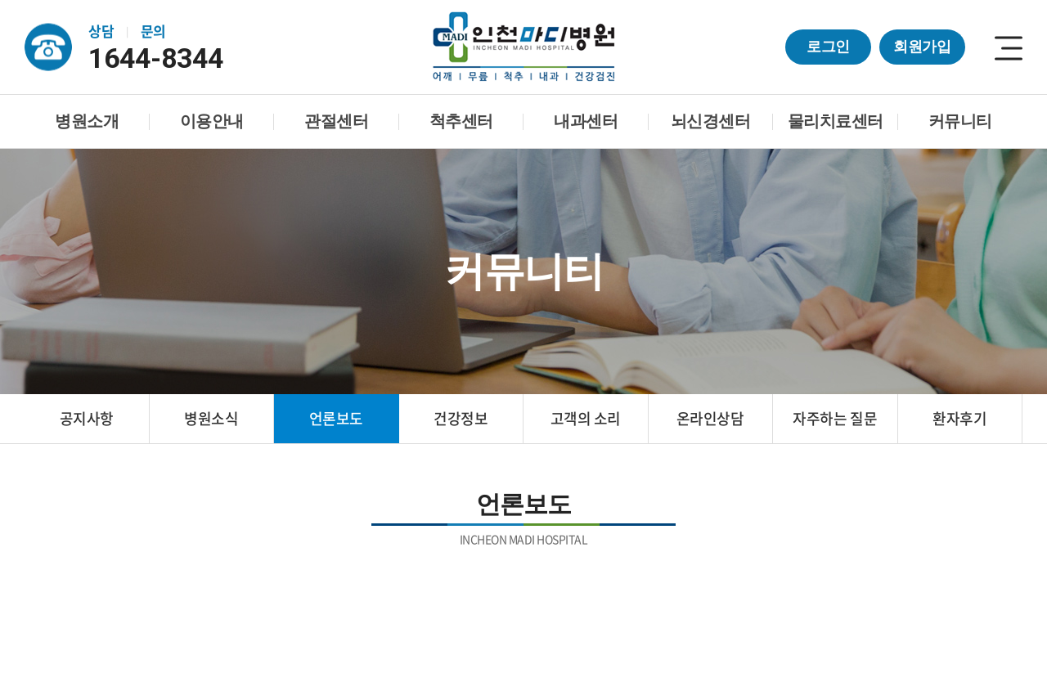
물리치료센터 (835, 121)
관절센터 (336, 121)
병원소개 (87, 121)
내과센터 (586, 121)
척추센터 (461, 121)
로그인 (828, 46)
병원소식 (211, 418)
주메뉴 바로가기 (0, 0)
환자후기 (959, 418)
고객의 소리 (585, 418)
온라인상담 (710, 418)
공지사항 (87, 418)
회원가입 (922, 46)
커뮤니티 (960, 121)
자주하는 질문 (835, 418)
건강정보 (461, 418)
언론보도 (336, 418)
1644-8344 (159, 58)
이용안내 (212, 121)
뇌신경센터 (711, 121)
